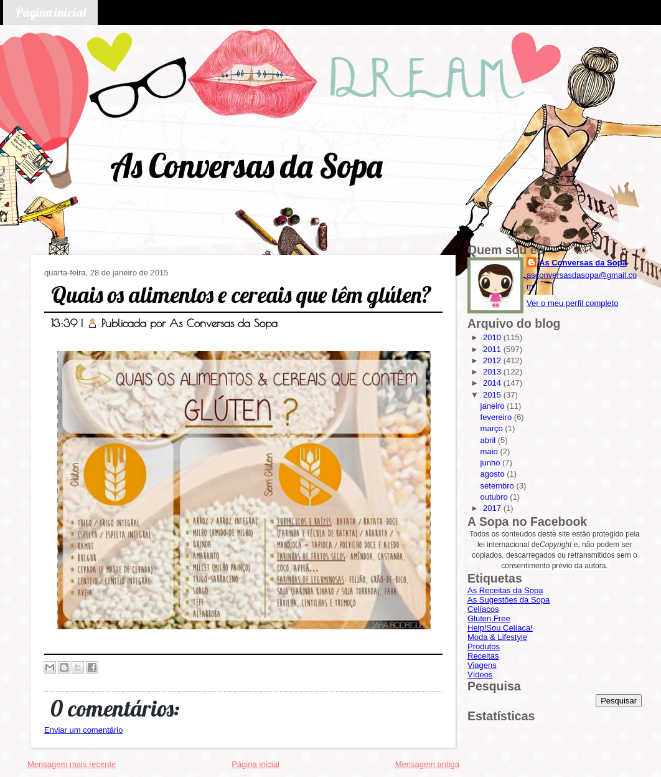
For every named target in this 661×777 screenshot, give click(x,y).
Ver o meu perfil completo (572, 303)
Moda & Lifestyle (497, 637)
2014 (493, 383)
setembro (499, 485)
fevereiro (497, 417)
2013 (493, 371)
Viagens (482, 665)
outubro (495, 497)
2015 (493, 394)
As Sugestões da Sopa (508, 599)
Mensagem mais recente (71, 764)
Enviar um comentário (83, 730)
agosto (494, 474)
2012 (493, 360)
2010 (493, 337)
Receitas (483, 655)
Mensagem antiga (427, 764)
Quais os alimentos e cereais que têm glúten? (241, 294)
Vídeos (479, 674)
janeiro (494, 406)
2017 (493, 508)
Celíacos (483, 609)
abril (489, 440)
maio (490, 451)
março (493, 428)
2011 (493, 349)
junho (491, 462)
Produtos (483, 646)
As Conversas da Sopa (246, 165)
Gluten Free (488, 618)
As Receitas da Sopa (505, 590)
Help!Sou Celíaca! (500, 627)
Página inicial (50, 12)
